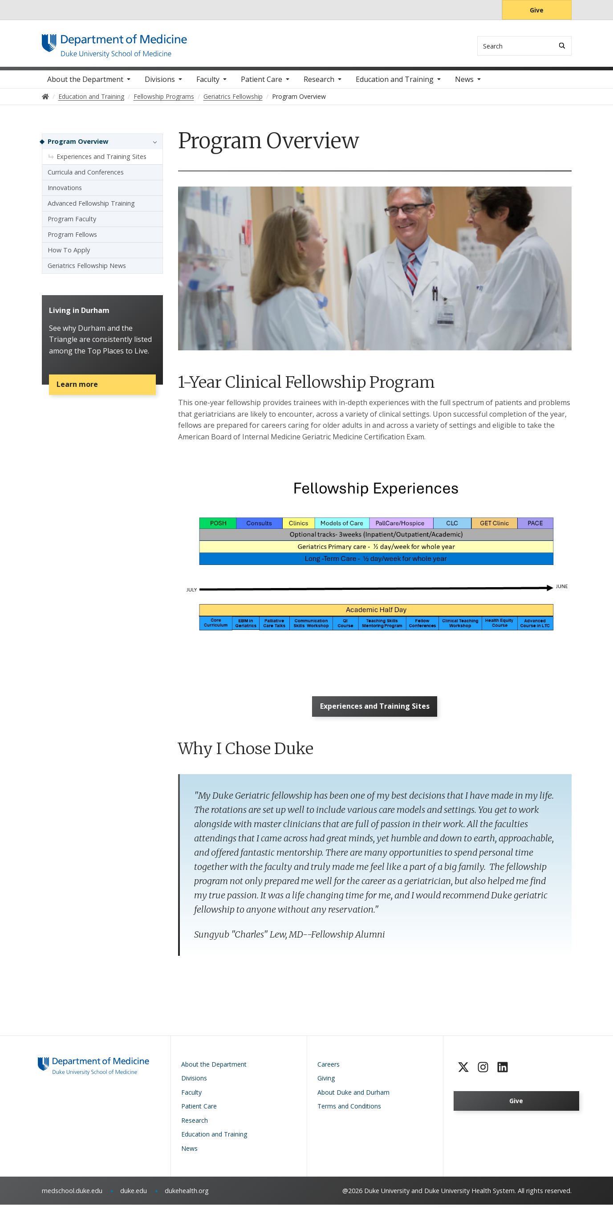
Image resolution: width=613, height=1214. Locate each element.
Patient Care (261, 84)
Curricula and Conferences (86, 177)
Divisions (160, 84)
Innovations (65, 193)
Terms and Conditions (349, 1115)
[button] (152, 146)
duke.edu (133, 1200)
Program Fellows (72, 239)
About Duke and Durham (353, 1101)
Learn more (80, 394)
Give (537, 10)
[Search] (562, 45)
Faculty (207, 84)
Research (319, 84)
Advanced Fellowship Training (91, 208)
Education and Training (395, 84)
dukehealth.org (187, 1200)
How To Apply (69, 255)
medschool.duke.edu (72, 1200)
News (464, 84)
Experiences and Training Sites (375, 714)
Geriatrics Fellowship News (87, 271)
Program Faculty (72, 224)
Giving (326, 1087)
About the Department (85, 84)
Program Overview (78, 146)
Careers (328, 1073)
